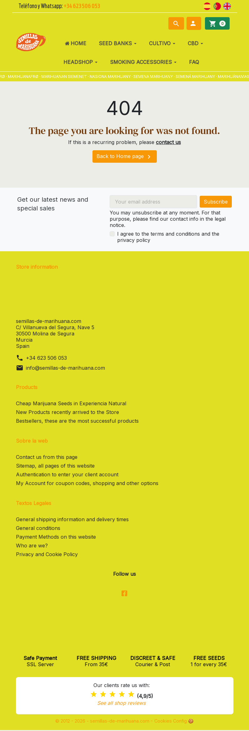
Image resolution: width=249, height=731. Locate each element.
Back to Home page (125, 157)
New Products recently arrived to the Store (67, 412)
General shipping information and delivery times (72, 519)
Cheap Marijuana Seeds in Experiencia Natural (71, 403)
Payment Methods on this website (56, 537)
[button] (194, 23)
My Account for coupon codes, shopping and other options (87, 483)
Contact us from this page (46, 457)
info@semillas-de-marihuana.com (65, 368)
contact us (168, 142)
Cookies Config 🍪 (180, 722)
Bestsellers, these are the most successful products (77, 421)
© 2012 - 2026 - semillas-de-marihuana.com (101, 722)
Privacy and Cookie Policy (47, 554)
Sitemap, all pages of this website (55, 466)
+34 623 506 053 (46, 358)
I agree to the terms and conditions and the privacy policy (168, 237)
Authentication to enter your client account (67, 474)
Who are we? (32, 545)
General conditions (38, 528)
